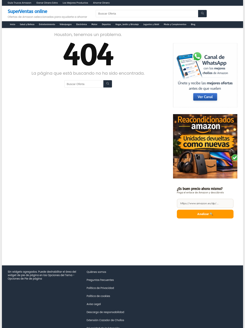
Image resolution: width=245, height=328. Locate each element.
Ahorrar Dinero (101, 2)
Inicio (12, 24)
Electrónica (81, 24)
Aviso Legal (94, 304)
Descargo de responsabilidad (105, 312)
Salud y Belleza (27, 24)
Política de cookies (98, 296)
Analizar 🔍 (205, 214)
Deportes (106, 24)
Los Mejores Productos (75, 2)
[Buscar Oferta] (202, 13)
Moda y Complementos (175, 24)
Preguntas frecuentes (100, 280)
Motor (94, 24)
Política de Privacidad (100, 288)
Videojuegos (66, 24)
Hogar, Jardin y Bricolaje (127, 24)
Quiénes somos (96, 272)
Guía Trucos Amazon (19, 2)
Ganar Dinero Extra (47, 2)
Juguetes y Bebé (151, 24)
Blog (193, 24)
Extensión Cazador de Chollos (105, 320)
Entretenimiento (47, 24)
